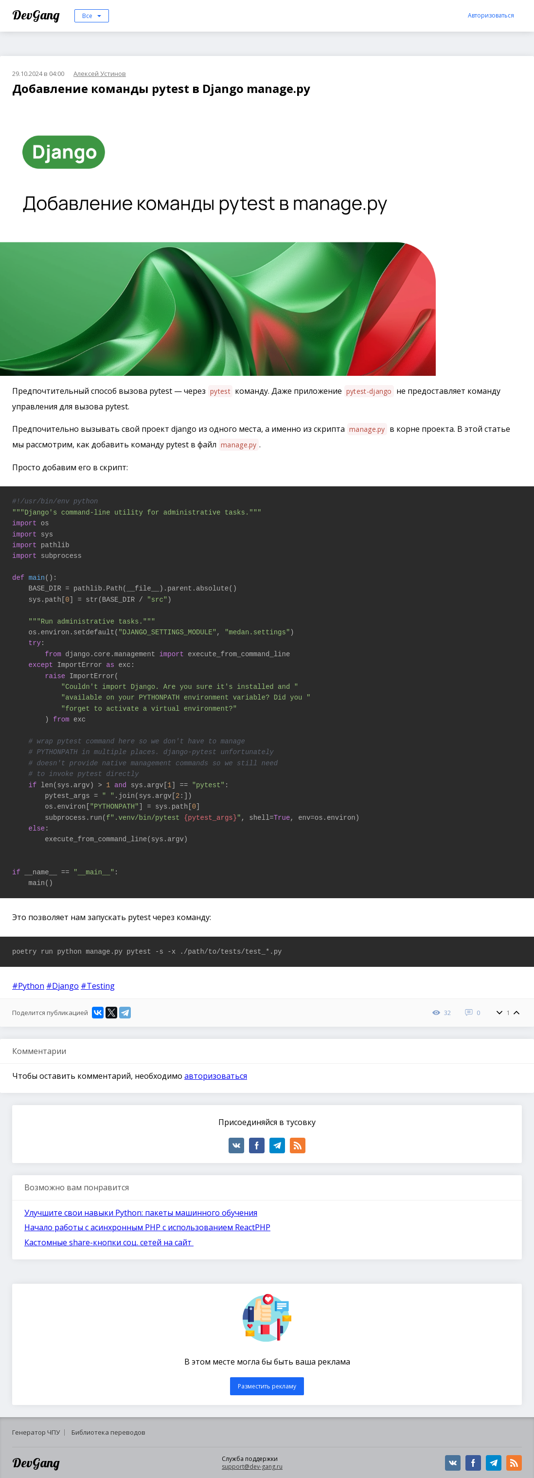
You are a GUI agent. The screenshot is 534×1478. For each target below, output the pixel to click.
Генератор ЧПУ (36, 1432)
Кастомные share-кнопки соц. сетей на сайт (109, 1242)
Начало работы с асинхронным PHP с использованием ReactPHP (147, 1227)
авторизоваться (215, 1076)
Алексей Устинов (99, 73)
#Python (28, 985)
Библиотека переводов (108, 1432)
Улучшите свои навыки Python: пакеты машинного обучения (140, 1212)
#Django (62, 985)
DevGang (37, 15)
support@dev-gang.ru (252, 1466)
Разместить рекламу (267, 1386)
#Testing (98, 985)
